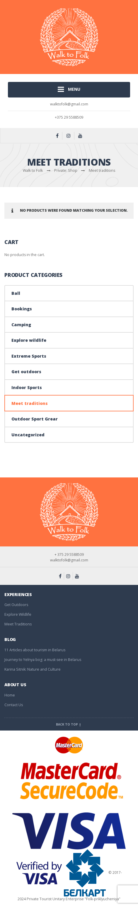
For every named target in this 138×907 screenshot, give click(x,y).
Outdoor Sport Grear (34, 419)
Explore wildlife (28, 340)
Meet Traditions (18, 624)
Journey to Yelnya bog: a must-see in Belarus (42, 659)
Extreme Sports (28, 356)
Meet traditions (29, 403)
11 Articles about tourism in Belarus (34, 649)
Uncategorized (28, 434)
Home (9, 695)
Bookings (21, 309)
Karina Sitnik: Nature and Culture (32, 669)
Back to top (69, 724)
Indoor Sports (26, 387)
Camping (21, 324)
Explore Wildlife (17, 614)
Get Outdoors (16, 604)
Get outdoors (26, 371)
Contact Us (13, 704)
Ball (15, 293)
